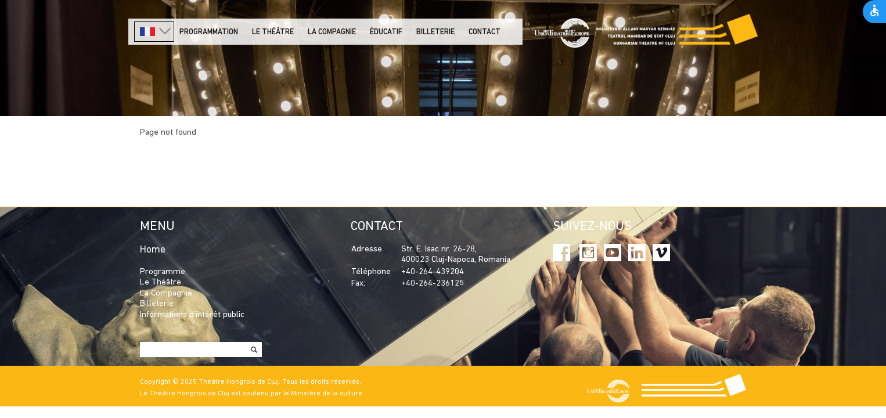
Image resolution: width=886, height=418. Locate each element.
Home (152, 250)
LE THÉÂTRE (273, 32)
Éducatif (386, 32)
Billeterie (435, 32)
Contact (484, 32)
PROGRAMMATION (208, 32)
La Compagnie (332, 32)
